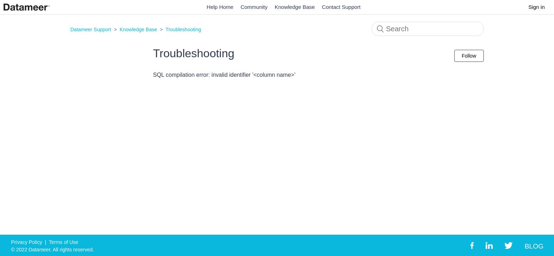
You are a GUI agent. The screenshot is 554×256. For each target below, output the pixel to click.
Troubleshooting (183, 29)
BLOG (534, 246)
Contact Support (341, 7)
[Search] (428, 29)
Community (254, 7)
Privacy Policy (26, 242)
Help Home (220, 7)
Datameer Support (91, 29)
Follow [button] (469, 56)
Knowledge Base (295, 7)
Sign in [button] (536, 7)
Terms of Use (63, 242)
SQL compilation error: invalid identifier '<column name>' (224, 75)
